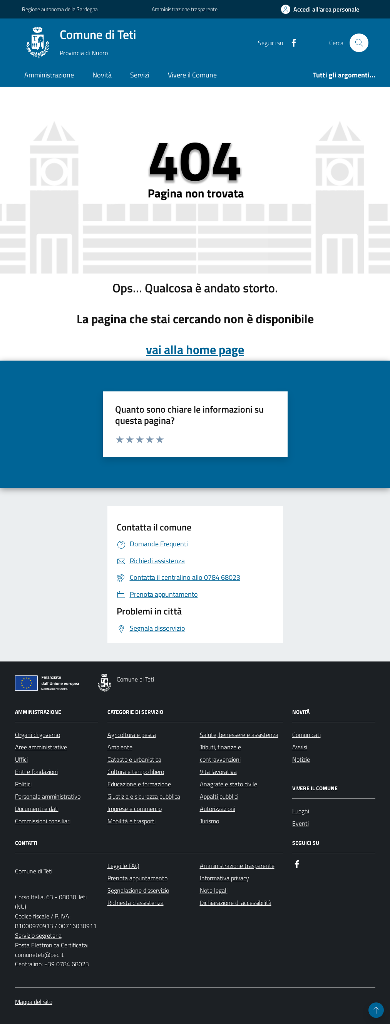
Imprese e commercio (134, 808)
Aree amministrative (41, 747)
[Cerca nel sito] (359, 43)
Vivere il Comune (192, 75)
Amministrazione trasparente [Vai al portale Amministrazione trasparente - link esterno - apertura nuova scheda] (185, 9)
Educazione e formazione (139, 784)
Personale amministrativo (47, 796)
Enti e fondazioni (36, 771)
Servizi (139, 75)
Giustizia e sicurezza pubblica (143, 796)
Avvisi (299, 747)
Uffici (21, 759)
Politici (23, 784)
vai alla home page (195, 350)
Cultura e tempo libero (135, 771)
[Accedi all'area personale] (320, 9)
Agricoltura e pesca (131, 734)
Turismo (209, 821)
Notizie (301, 759)
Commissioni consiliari (42, 821)
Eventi (300, 823)
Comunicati (306, 734)
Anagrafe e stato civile (228, 784)
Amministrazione (49, 75)
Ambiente (119, 747)
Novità (102, 75)
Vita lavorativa (218, 771)
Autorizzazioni (217, 808)
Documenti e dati (37, 808)
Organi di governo (37, 734)
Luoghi (300, 811)
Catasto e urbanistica (134, 759)
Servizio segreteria (38, 935)
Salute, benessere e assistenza (239, 734)
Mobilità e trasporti (131, 821)
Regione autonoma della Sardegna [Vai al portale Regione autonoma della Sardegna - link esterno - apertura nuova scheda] (60, 9)
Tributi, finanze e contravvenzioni (220, 753)
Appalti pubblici (219, 796)
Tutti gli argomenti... (344, 75)
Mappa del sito (33, 1001)
